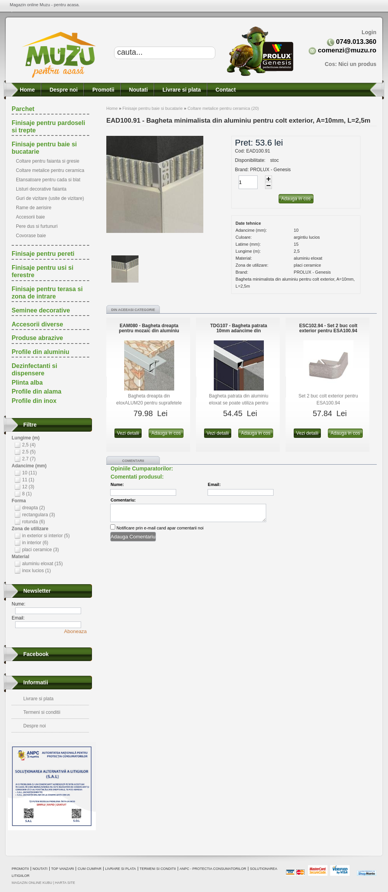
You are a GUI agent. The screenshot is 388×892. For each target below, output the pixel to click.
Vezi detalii (128, 433)
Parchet (23, 109)
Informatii (35, 682)
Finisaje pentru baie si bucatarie (153, 108)
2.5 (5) (29, 452)
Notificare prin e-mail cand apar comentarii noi (159, 528)
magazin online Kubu (32, 883)
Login (369, 32)
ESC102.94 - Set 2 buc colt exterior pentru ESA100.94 (328, 328)
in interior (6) (35, 542)
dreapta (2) (33, 507)
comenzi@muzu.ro (347, 50)
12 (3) (28, 486)
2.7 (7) (29, 459)
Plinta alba (27, 382)
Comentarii (133, 461)
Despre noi (63, 90)
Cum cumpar (89, 869)
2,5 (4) (29, 445)
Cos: (350, 64)
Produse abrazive (37, 338)
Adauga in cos (166, 433)
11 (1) (28, 479)
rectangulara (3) (38, 514)
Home (26, 90)
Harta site (65, 883)
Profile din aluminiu (40, 352)
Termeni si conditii (41, 712)
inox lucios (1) (36, 570)
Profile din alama (36, 391)
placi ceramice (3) (40, 549)
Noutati (138, 90)
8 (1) (27, 493)
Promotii (102, 90)
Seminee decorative (41, 310)
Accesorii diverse (37, 324)
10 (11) (29, 473)
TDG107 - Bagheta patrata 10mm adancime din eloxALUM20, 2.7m (238, 330)
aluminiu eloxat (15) (42, 563)
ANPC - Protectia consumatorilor (213, 869)
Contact (225, 90)
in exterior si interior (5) (46, 535)
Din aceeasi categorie (133, 310)
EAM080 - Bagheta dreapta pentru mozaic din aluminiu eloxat (149, 330)
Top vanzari (62, 869)
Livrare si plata (181, 90)
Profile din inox (34, 400)
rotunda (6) (33, 521)
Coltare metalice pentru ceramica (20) (223, 108)
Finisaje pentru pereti (43, 253)
